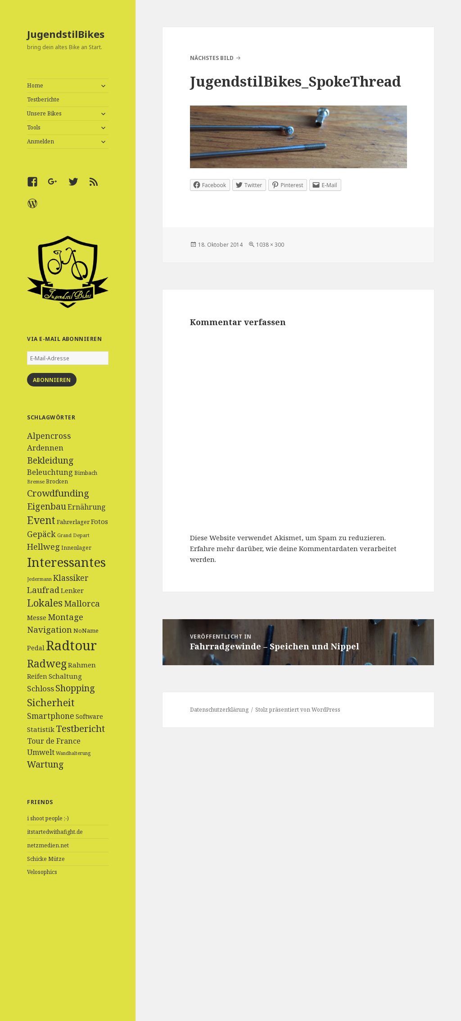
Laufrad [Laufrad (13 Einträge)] (43, 589)
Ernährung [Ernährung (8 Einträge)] (87, 507)
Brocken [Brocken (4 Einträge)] (57, 481)
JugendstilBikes (65, 34)
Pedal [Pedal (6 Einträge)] (36, 648)
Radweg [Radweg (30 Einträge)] (47, 663)
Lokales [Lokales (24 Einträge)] (45, 602)
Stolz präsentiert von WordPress (297, 709)
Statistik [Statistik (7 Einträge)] (40, 729)
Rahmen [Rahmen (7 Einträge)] (82, 664)
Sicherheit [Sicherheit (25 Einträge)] (51, 702)
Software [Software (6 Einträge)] (89, 716)
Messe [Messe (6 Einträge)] (36, 617)
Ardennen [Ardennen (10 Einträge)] (45, 447)
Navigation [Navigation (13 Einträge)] (49, 629)
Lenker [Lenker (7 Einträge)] (72, 590)
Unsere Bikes (44, 113)
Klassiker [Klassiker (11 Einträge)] (71, 577)
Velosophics (42, 872)
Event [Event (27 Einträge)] (41, 520)
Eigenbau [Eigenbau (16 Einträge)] (46, 506)
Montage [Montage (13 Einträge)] (65, 616)
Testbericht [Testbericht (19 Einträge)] (80, 728)
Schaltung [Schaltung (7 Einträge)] (65, 676)
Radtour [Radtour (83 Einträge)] (71, 645)
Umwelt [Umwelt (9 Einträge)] (40, 752)
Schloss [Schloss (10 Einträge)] (40, 688)
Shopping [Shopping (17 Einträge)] (75, 688)
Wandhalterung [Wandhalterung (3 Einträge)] (73, 753)
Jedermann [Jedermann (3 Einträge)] (39, 579)
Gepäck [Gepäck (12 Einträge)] (41, 534)
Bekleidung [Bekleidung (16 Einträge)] (50, 460)
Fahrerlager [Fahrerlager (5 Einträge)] (73, 522)
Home (35, 85)
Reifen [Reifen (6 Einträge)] (37, 676)
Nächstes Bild (212, 58)
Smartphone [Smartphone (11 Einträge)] (50, 715)
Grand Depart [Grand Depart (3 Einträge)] (73, 535)
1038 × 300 (270, 244)
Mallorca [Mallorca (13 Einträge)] (82, 603)
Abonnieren (52, 380)
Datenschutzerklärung (219, 709)
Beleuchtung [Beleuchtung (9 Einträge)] (50, 472)
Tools (34, 127)
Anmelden (40, 141)
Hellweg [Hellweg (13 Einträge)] (43, 546)
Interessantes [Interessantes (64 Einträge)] (66, 561)
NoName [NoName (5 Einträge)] (86, 630)
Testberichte (43, 99)
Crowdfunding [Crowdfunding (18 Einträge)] (58, 493)
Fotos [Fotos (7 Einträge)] (99, 521)
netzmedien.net (48, 845)
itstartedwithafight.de (55, 832)
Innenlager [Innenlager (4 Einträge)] (76, 548)
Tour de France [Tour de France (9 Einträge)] (54, 741)
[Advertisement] (68, 960)
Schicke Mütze (46, 859)
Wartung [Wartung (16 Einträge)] (45, 764)
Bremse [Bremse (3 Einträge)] (36, 481)
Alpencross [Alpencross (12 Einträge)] (49, 435)
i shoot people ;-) (48, 818)
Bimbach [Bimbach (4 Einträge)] (85, 473)
